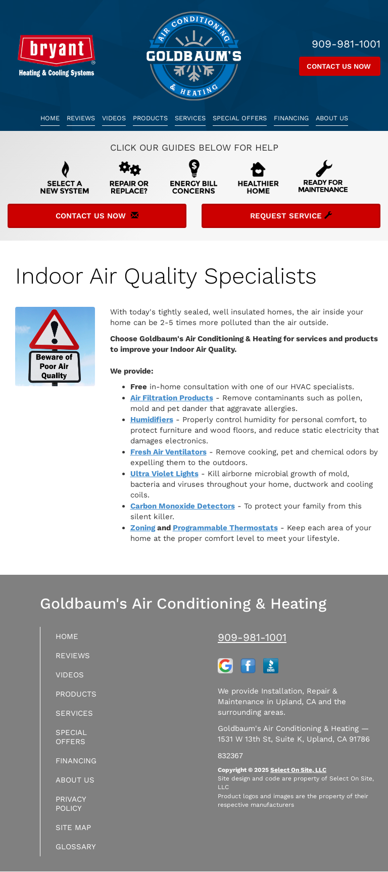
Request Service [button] (291, 215)
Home (50, 118)
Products (150, 118)
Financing (291, 118)
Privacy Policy (71, 804)
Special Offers (240, 118)
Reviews (81, 118)
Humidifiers (151, 419)
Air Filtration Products (171, 397)
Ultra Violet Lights (164, 473)
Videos (114, 118)
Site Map (73, 827)
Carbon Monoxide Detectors (182, 506)
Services (190, 118)
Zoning (142, 527)
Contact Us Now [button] (340, 66)
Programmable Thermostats (225, 527)
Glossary (76, 846)
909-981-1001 (252, 637)
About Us (332, 118)
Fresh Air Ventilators (168, 451)
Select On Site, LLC (298, 769)
